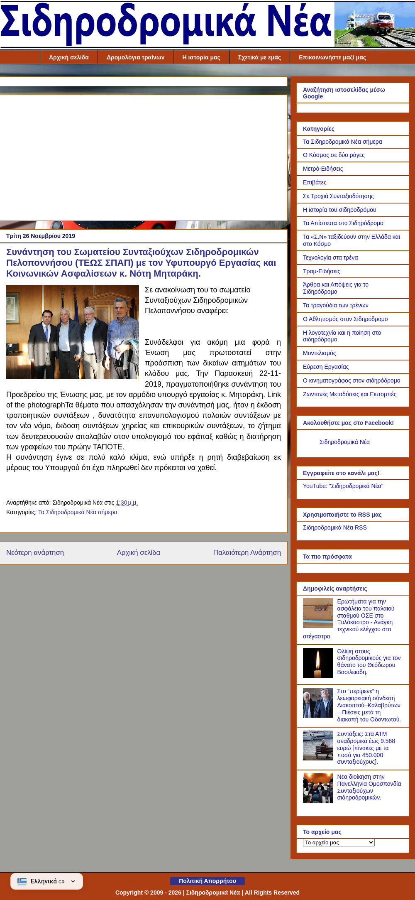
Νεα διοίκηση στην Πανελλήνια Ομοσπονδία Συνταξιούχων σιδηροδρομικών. (369, 787)
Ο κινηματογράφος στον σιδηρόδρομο (351, 380)
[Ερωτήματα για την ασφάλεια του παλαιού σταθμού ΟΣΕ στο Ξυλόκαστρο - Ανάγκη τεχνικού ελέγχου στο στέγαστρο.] (319, 626)
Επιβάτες (315, 182)
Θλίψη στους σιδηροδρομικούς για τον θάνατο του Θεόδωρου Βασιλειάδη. (369, 661)
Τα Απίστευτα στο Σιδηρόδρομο (343, 223)
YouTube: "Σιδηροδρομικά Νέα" (343, 486)
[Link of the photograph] (72, 333)
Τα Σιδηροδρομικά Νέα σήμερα (77, 512)
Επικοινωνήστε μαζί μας (332, 57)
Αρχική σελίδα (69, 57)
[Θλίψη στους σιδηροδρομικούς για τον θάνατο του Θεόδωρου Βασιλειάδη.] (319, 675)
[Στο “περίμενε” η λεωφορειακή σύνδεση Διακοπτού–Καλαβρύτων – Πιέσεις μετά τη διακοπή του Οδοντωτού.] (319, 715)
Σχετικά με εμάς (259, 57)
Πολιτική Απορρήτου (207, 881)
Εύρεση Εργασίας (326, 366)
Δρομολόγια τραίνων (136, 57)
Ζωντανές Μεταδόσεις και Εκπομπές (350, 394)
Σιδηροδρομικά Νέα (345, 442)
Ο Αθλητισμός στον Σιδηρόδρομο (345, 319)
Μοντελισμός (319, 353)
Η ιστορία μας (201, 57)
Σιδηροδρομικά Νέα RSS (335, 527)
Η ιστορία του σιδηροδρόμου (339, 209)
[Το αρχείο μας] (339, 842)
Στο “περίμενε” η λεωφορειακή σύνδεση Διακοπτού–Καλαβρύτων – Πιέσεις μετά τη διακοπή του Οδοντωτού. (369, 705)
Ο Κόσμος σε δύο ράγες (334, 155)
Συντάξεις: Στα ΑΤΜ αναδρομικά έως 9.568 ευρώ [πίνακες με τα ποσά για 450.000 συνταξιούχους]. (366, 748)
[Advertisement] (143, 156)
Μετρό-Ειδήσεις (323, 168)
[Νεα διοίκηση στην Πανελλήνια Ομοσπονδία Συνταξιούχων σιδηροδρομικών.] (319, 801)
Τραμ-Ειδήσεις (321, 271)
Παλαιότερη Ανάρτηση (247, 553)
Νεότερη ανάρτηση (35, 553)
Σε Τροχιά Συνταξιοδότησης (338, 196)
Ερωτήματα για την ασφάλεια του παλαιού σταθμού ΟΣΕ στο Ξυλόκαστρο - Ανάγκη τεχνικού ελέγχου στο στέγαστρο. (349, 619)
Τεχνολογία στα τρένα (330, 257)
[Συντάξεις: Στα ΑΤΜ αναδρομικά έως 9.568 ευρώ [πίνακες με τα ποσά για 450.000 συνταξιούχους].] (319, 758)
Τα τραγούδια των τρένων (336, 305)
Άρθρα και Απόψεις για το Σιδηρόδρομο (336, 288)
